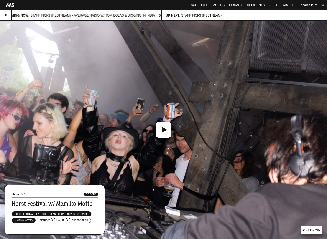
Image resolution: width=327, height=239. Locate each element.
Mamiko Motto (24, 220)
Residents (256, 5)
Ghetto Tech (80, 220)
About (288, 5)
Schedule (199, 5)
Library (235, 5)
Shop (273, 5)
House (60, 220)
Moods (218, 5)
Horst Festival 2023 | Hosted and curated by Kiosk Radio (52, 214)
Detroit (45, 220)
